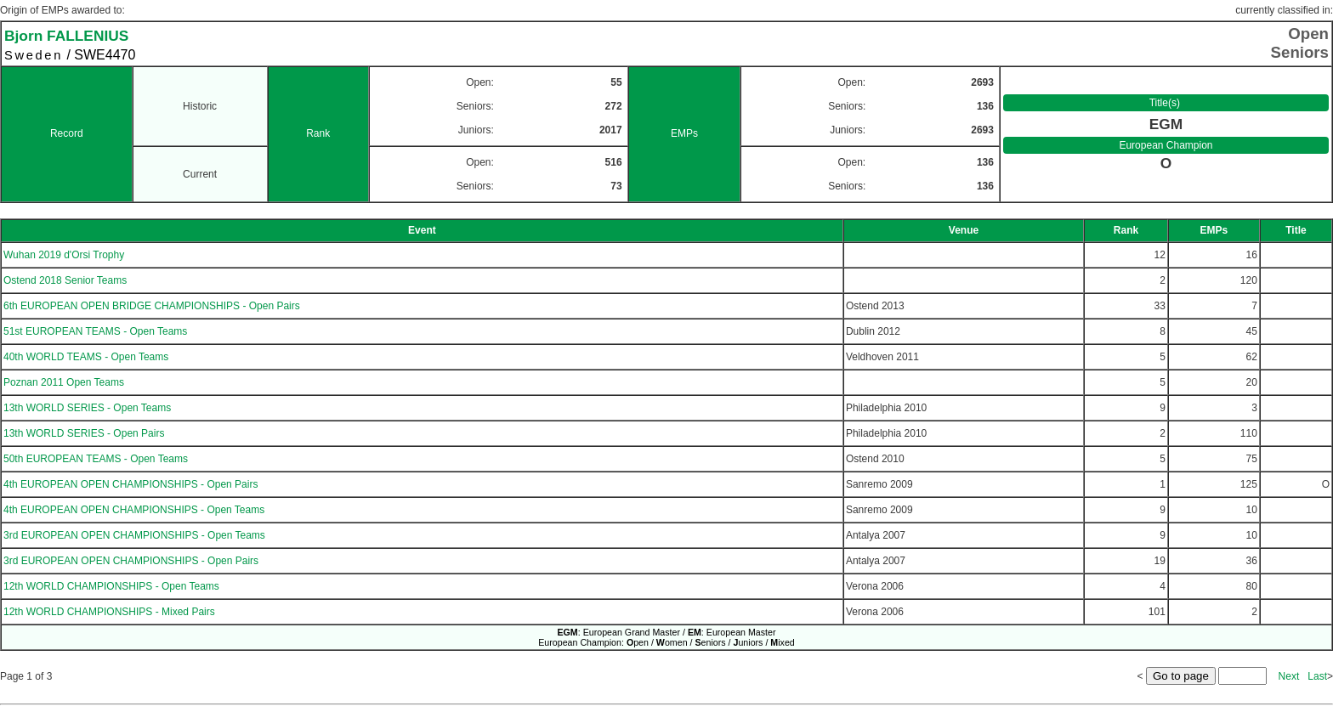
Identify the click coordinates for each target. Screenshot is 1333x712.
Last (1317, 676)
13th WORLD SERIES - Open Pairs (83, 433)
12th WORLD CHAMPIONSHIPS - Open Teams (111, 586)
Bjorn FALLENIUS (66, 35)
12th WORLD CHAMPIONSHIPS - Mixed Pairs (109, 612)
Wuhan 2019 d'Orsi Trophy (63, 255)
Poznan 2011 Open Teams (63, 382)
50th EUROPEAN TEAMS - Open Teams (95, 459)
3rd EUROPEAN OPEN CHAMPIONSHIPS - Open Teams (134, 535)
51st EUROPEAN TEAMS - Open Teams (95, 331)
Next (1289, 676)
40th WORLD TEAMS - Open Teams (85, 357)
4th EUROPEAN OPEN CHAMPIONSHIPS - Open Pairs (130, 484)
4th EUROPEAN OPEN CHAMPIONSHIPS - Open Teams (133, 510)
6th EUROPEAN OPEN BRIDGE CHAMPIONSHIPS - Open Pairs (151, 306)
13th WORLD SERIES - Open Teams (87, 408)
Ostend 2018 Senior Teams (65, 280)
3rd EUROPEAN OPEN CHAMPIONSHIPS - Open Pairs (130, 561)
